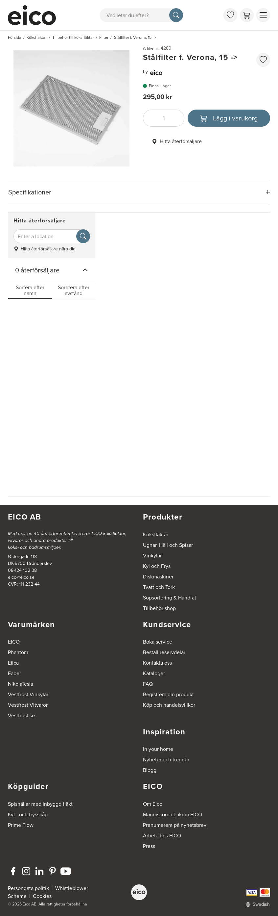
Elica (13, 663)
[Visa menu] (263, 15)
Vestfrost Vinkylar (28, 694)
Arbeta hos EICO (162, 835)
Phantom (18, 652)
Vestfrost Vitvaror (28, 705)
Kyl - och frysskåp (28, 814)
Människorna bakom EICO (172, 814)
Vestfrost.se (21, 715)
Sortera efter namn (30, 290)
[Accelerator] (35, 15)
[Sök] (176, 15)
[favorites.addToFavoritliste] (263, 60)
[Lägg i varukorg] (229, 118)
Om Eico (152, 804)
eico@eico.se (21, 577)
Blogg (149, 770)
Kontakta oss (157, 663)
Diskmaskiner (158, 576)
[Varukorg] (247, 15)
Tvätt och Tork (159, 587)
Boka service (157, 642)
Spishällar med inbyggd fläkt (40, 804)
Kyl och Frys (157, 566)
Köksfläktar (155, 534)
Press (149, 846)
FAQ (148, 684)
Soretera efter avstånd (73, 290)
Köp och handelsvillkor (169, 705)
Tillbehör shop (159, 608)
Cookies (42, 896)
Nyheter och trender (166, 759)
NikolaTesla (20, 684)
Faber (14, 673)
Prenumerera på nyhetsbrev (174, 825)
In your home (158, 749)
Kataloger (154, 673)
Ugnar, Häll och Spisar (168, 545)
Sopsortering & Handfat (169, 597)
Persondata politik (28, 888)
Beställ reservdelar (164, 652)
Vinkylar (152, 555)
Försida (14, 37)
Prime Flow (21, 825)
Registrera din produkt (168, 694)
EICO (14, 642)
